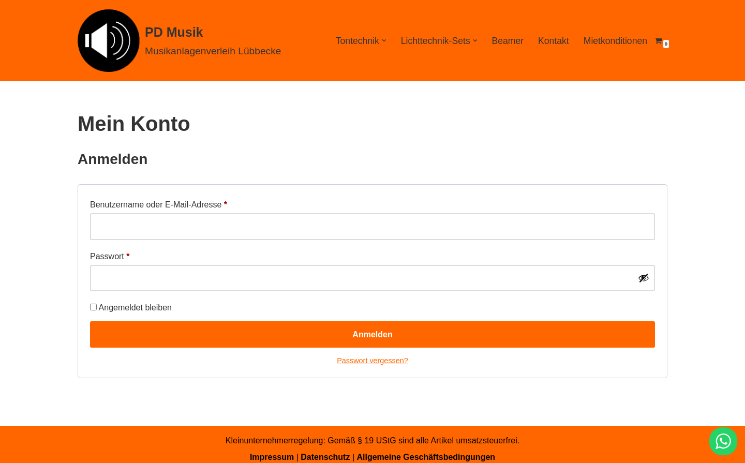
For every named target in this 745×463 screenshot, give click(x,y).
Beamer (507, 41)
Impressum (272, 457)
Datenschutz (325, 457)
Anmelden (372, 334)
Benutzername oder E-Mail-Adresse (158, 203)
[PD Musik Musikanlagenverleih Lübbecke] (179, 40)
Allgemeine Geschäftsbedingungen (425, 457)
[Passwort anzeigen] (643, 277)
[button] (384, 40)
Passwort (109, 254)
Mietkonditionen (615, 41)
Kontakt (553, 41)
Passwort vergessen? (372, 360)
